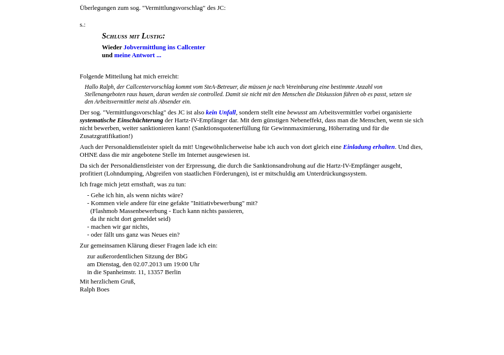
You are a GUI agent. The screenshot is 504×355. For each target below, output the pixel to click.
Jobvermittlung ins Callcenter (164, 47)
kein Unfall (221, 112)
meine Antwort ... (137, 55)
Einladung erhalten (369, 146)
